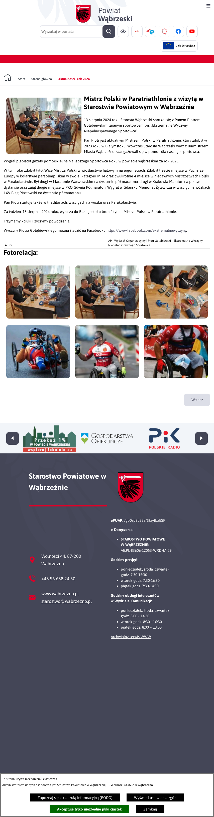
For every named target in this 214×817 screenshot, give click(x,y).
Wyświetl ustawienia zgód (155, 797)
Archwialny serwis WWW (131, 637)
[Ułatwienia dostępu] (123, 31)
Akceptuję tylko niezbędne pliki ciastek (89, 809)
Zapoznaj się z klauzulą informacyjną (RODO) (75, 797)
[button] (43, 152)
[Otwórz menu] (208, 5)
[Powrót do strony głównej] (14, 78)
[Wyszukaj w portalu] (77, 31)
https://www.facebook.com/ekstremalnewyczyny (146, 230)
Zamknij (150, 809)
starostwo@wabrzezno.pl (66, 601)
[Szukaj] (108, 31)
